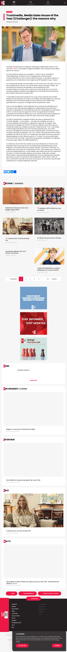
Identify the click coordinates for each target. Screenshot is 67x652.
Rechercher (31, 3)
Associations (16, 616)
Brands (14, 606)
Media (13, 611)
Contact (34, 599)
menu (14, 3)
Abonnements (28, 593)
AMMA (15, 69)
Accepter (22, 645)
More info (33, 380)
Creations (15, 613)
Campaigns (42, 604)
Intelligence (15, 609)
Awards (14, 620)
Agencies (14, 604)
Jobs (13, 593)
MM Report (42, 609)
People (13, 618)
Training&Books (16, 622)
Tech (13, 625)
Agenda (41, 611)
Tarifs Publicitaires (50, 593)
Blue (13, 627)
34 (48, 279)
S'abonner (48, 3)
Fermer (57, 645)
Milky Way (42, 607)
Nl (64, 3)
